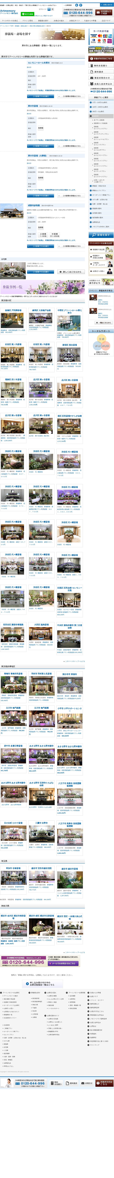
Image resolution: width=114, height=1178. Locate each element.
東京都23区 (35, 998)
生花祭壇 (95, 116)
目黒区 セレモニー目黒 (66, 609)
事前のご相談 (52, 1002)
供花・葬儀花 (8, 1060)
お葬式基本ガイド (53, 1015)
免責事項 (93, 1037)
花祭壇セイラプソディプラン (101, 133)
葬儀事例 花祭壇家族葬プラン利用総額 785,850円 (69, 366)
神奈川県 (35, 1005)
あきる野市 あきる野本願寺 (11, 804)
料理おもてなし (9, 1066)
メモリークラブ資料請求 (98, 1019)
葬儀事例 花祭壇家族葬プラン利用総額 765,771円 (42, 887)
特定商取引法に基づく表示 (99, 1041)
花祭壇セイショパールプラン (101, 138)
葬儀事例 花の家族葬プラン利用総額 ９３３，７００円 (69, 472)
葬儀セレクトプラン (99, 190)
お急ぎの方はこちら (97, 1011)
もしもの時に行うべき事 (56, 999)
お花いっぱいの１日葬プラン (99, 181)
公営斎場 (35, 1014)
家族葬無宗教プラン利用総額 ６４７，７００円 (41, 509)
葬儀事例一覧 (8, 1015)
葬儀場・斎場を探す (21, 26)
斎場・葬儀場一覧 (75, 1005)
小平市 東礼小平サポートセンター (70, 731)
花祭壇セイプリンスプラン (100, 127)
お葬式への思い (9, 1008)
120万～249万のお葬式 (100, 107)
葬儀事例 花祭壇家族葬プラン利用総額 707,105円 (13, 366)
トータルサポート (53, 1008)
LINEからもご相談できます (37, 16)
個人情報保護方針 (96, 1030)
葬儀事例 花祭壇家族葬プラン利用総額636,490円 (13, 698)
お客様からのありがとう (11, 1011)
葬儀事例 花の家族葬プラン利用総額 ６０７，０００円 (13, 473)
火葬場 (34, 1017)
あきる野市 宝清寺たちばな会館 (40, 807)
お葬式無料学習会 (53, 1034)
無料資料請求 (94, 1007)
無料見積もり (94, 1004)
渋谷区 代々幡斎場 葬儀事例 (40, 506)
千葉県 (34, 1008)
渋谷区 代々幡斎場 (36, 472)
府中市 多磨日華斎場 (10, 765)
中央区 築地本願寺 (64, 650)
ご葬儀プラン (8, 1028)
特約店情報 (73, 1008)
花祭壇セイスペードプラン (100, 165)
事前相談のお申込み (97, 1015)
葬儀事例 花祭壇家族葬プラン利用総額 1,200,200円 (13, 438)
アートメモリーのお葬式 (11, 993)
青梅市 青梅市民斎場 (10, 695)
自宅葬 (6, 1047)
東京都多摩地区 (37, 1001)
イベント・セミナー (97, 1000)
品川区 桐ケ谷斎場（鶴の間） (39, 436)
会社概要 (72, 996)
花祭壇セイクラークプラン (100, 175)
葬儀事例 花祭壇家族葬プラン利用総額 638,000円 (41, 644)
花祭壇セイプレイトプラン (100, 160)
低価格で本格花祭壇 (10, 1002)
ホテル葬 (7, 1041)
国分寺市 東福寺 (64, 696)
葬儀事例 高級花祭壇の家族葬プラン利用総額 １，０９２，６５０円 (69, 509)
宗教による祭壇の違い (55, 1028)
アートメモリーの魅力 (11, 996)
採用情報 (72, 1002)
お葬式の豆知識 (53, 1019)
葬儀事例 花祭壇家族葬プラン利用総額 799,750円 (41, 367)
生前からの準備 (95, 993)
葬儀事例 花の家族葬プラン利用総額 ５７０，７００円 (13, 506)
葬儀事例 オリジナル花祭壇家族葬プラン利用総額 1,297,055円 (69, 893)
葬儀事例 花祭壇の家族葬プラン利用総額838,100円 (70, 612)
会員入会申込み (95, 1022)
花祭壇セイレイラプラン (100, 144)
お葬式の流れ (51, 993)
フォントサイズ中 (49, 9)
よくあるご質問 (53, 1025)
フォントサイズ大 (52, 9)
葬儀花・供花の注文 (99, 186)
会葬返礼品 (96, 222)
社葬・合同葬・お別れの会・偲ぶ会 (15, 1038)
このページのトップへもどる (75, 661)
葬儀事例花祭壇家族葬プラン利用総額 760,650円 (70, 939)
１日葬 (6, 1050)
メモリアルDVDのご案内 (100, 227)
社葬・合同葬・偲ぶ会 (99, 204)
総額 (70, 770)
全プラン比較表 (99, 120)
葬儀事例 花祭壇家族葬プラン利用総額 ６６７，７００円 (69, 402)
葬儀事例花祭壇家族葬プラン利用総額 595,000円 (41, 940)
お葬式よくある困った (55, 1022)
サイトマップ (94, 1045)
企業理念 (72, 999)
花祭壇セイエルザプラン (100, 149)
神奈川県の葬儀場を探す (37, 26)
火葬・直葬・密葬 (9, 1056)
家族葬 (6, 1044)
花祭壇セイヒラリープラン (100, 154)
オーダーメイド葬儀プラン (101, 195)
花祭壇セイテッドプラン (100, 170)
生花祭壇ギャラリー (10, 1018)
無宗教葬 (7, 1053)
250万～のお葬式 (98, 111)
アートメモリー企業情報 (77, 993)
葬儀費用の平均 (53, 1031)
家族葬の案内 (96, 208)
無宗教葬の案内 (97, 217)
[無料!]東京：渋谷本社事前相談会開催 (103, 302)
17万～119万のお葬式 (99, 102)
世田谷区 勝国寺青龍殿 (11, 644)
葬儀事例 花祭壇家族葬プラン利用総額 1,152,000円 (41, 327)
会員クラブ (94, 996)
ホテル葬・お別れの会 (99, 199)
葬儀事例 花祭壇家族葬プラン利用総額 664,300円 (33, 899)
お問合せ (93, 1026)
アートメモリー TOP (6, 26)
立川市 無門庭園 (8, 728)
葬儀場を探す (35, 993)
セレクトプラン (9, 1034)
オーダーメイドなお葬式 (11, 1005)
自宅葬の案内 (96, 213)
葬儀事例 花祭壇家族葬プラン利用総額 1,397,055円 (13, 646)
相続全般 (51, 1005)
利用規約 (93, 1034)
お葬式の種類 (52, 996)
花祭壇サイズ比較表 (100, 123)
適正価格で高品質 (9, 999)
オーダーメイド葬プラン (11, 1031)
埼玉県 (34, 1011)
